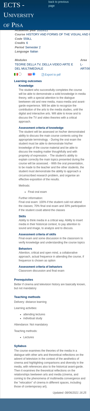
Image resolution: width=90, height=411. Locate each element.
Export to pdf (51, 74)
